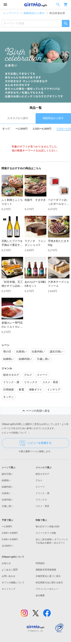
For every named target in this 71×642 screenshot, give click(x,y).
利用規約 (40, 563)
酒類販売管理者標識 (46, 569)
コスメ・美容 (42, 506)
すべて (6, 128)
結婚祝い (6, 480)
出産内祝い (7, 499)
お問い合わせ (8, 576)
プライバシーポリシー (47, 589)
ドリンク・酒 (42, 493)
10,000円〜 (7, 546)
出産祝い (6, 493)
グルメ (39, 480)
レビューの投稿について (16, 433)
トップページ (11, 13)
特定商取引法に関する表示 (49, 582)
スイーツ (40, 486)
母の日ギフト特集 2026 (47, 526)
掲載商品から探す (34, 13)
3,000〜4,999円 (42, 128)
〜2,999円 (21, 128)
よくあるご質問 (10, 569)
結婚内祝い (7, 486)
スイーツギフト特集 (46, 533)
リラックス (41, 499)
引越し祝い (7, 506)
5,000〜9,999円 (10, 539)
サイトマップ (8, 589)
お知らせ (6, 563)
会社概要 (40, 595)
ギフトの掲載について (13, 582)
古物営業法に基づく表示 (48, 576)
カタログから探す (17, 118)
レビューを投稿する (35, 443)
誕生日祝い (7, 474)
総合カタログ (42, 474)
